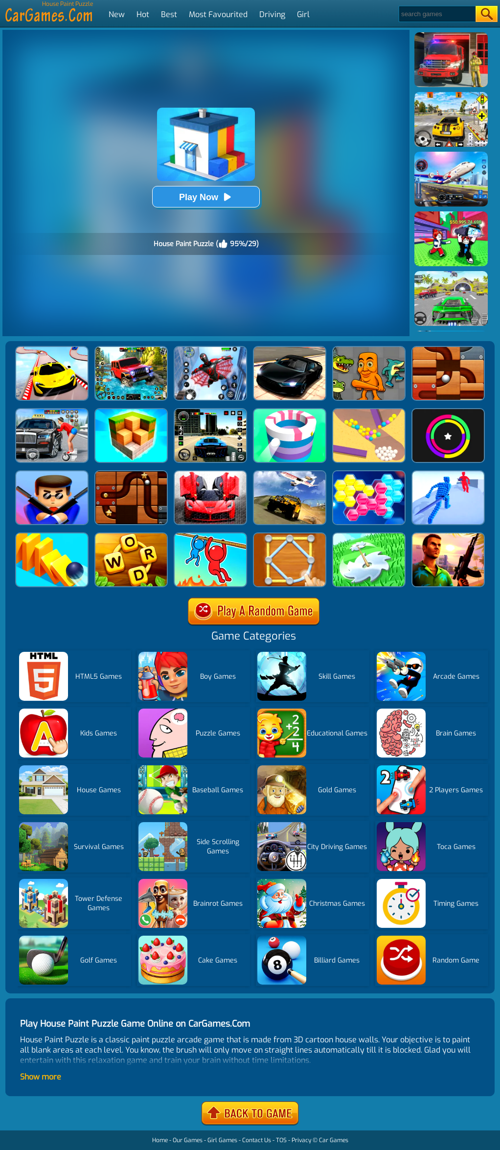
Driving (272, 14)
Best (169, 14)
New (117, 14)
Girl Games (222, 1140)
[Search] (437, 14)
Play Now (206, 197)
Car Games (333, 1140)
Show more (40, 1077)
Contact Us (256, 1140)
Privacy (301, 1140)
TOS (281, 1140)
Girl (303, 14)
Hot (142, 14)
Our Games (188, 1140)
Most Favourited (218, 14)
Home (160, 1140)
